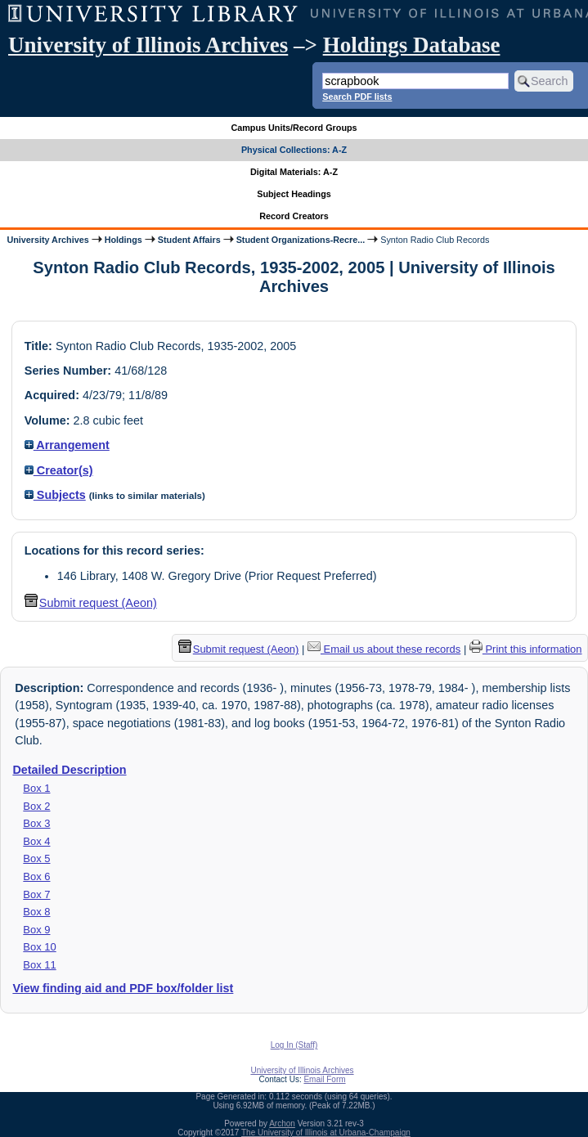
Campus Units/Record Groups (294, 128)
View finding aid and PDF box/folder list (122, 988)
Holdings (123, 240)
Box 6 (36, 876)
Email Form (324, 1079)
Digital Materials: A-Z (294, 172)
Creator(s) (59, 470)
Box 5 (36, 858)
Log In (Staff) (294, 1044)
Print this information (525, 649)
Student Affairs (189, 240)
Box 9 (36, 930)
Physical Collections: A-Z (294, 150)
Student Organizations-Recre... (301, 240)
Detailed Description (69, 769)
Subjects (55, 494)
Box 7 (36, 894)
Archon (282, 1123)
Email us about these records (383, 649)
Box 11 (39, 965)
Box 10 (39, 947)
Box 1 (36, 788)
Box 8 (36, 912)
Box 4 (36, 841)
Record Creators (294, 216)
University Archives (47, 240)
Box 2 (36, 806)
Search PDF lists (357, 96)
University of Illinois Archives (148, 45)
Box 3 (36, 823)
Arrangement (67, 445)
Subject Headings (294, 194)
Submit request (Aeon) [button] (91, 602)
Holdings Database (411, 45)
